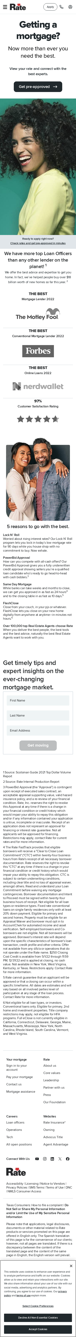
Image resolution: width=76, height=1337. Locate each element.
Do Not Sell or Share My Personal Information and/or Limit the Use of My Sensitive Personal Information (38, 1211)
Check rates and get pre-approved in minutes (38, 243)
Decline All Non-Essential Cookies (38, 1317)
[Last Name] (38, 715)
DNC (69, 1187)
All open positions (19, 1144)
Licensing (31, 1184)
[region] (38, 1298)
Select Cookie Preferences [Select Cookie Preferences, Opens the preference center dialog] (38, 1306)
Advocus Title (53, 1137)
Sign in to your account (16, 1068)
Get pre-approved (34, 86)
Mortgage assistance (20, 1092)
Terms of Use (54, 1187)
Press (47, 1095)
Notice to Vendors (52, 1184)
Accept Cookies (38, 1329)
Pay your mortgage (19, 1077)
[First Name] (38, 700)
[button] (5, 7)
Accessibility (14, 1184)
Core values (51, 1073)
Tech (9, 1137)
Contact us (13, 1084)
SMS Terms (36, 1187)
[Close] (71, 1265)
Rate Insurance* (54, 1122)
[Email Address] (38, 730)
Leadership (51, 1080)
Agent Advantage (55, 1144)
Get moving (38, 745)
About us (49, 1066)
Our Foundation (54, 1102)
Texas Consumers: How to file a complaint (34, 1205)
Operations (14, 1130)
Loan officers (15, 1122)
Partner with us (53, 1088)
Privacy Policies (16, 1187)
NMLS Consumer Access (24, 1191)
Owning (49, 1130)
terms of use (23, 1295)
